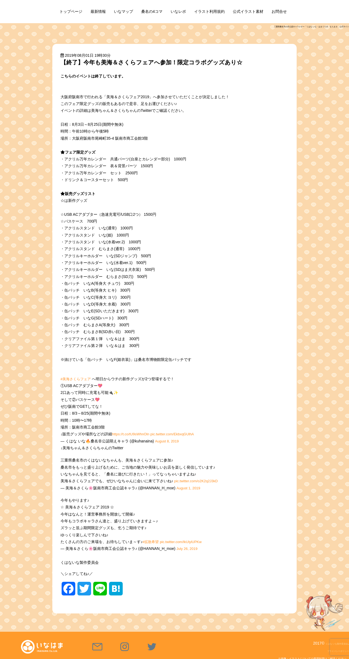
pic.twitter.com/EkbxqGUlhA (177, 434)
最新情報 (98, 11)
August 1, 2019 (189, 488)
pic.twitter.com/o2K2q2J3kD (198, 481)
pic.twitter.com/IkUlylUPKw (184, 542)
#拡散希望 (151, 542)
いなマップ (123, 11)
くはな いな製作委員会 (328, 643)
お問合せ (279, 11)
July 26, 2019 (187, 548)
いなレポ (178, 11)
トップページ (70, 11)
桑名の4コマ (152, 11)
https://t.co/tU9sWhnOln (132, 434)
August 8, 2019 (168, 441)
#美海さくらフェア (77, 379)
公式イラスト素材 (248, 11)
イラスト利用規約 (209, 11)
